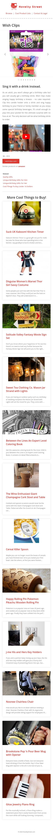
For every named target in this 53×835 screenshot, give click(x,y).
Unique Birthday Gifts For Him (15, 180)
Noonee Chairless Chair (20, 701)
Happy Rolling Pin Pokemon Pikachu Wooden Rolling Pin (22, 600)
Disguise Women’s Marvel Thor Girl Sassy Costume (24, 283)
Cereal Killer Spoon (17, 549)
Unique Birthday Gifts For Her (15, 183)
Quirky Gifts (7, 177)
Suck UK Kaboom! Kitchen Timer (25, 231)
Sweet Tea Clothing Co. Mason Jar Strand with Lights (25, 389)
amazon (21, 166)
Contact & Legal (40, 13)
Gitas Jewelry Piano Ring (20, 804)
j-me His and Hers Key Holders (24, 652)
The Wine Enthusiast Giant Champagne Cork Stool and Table (25, 495)
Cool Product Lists (23, 13)
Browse (9, 13)
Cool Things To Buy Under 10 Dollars (18, 186)
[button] (10, 161)
